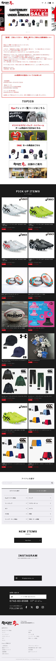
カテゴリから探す (14, 491)
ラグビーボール (6, 636)
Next (54, 19)
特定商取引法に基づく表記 (34, 647)
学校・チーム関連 (32, 638)
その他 (30, 630)
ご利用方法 (5, 645)
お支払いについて (6, 649)
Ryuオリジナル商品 (7, 630)
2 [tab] (27, 32)
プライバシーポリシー (33, 645)
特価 (29, 632)
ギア (3, 638)
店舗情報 (4, 651)
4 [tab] (29, 32)
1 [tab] (26, 32)
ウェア (3, 632)
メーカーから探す (41, 491)
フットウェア (5, 634)
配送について (5, 647)
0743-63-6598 (19, 601)
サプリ (3, 640)
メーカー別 (31, 634)
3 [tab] (28, 32)
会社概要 (30, 649)
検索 (52, 483)
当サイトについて (32, 651)
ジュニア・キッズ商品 (33, 636)
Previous (1, 19)
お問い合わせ (5, 653)
